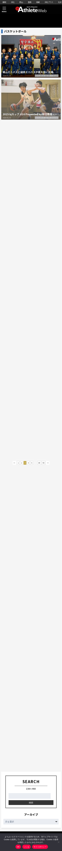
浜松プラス (49, 2)
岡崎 (38, 2)
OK (18, 847)
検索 (31, 802)
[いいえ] (58, 842)
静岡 (4, 2)
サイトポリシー (40, 847)
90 (43, 463)
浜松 (12, 2)
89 (39, 463)
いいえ (26, 847)
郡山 (21, 2)
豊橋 (29, 2)
